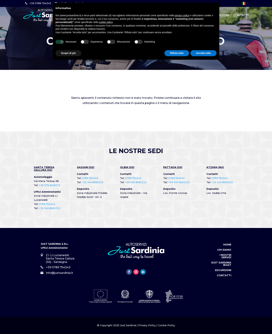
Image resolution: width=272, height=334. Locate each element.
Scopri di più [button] (68, 53)
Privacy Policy (147, 325)
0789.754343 (47, 204)
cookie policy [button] (106, 22)
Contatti (241, 15)
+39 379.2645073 (49, 185)
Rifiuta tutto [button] (177, 53)
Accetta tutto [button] (203, 53)
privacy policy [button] (182, 15)
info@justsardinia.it (59, 272)
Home (227, 244)
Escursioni (223, 270)
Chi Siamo (224, 250)
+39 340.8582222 (49, 208)
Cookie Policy (166, 325)
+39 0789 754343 (40, 3)
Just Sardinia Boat (221, 264)
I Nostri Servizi (225, 256)
